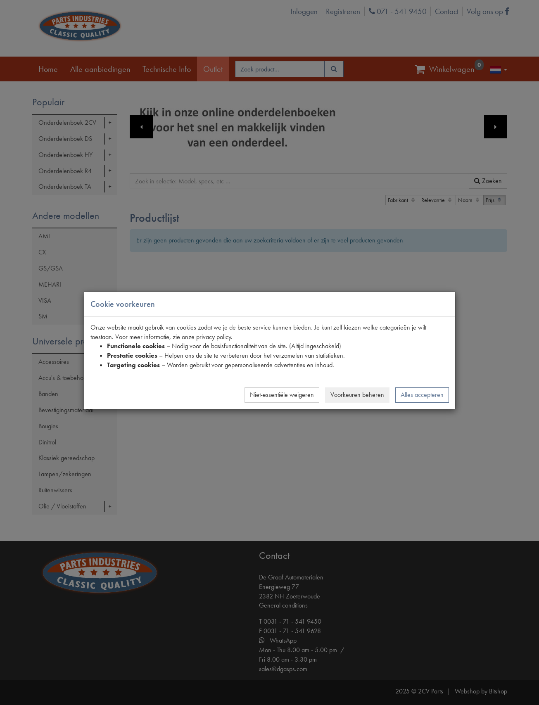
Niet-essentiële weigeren (282, 394)
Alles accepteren (422, 394)
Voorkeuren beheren (357, 394)
